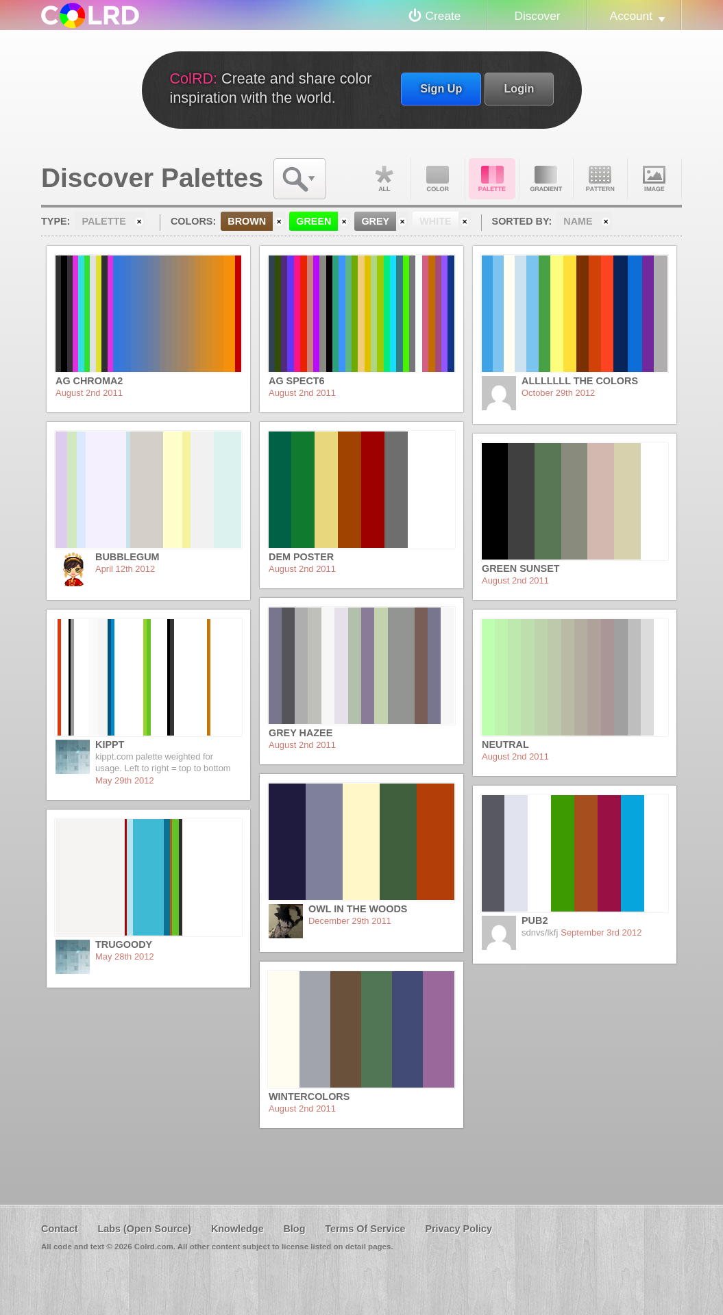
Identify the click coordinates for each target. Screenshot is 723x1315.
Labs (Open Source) (144, 1228)
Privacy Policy (458, 1228)
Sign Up (441, 88)
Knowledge (237, 1228)
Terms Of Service (365, 1228)
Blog (294, 1228)
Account (631, 16)
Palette (492, 178)
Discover (537, 16)
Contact (59, 1228)
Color (438, 178)
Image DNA (654, 178)
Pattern (600, 178)
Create (443, 16)
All (383, 178)
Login (519, 88)
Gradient (546, 178)
